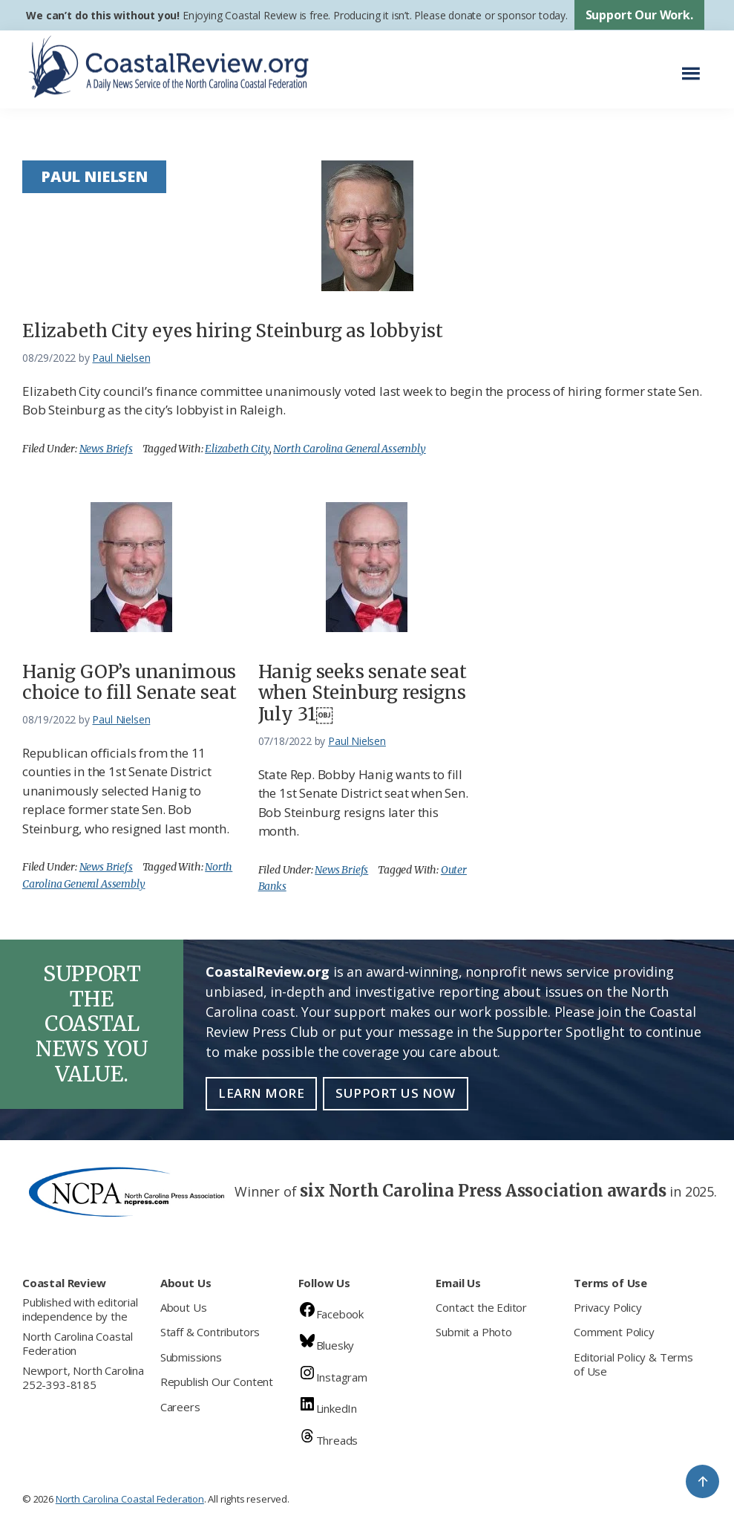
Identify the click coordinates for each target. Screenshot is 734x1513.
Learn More (261, 1093)
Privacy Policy (607, 1307)
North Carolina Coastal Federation (77, 1344)
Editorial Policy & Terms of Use (633, 1364)
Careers (180, 1406)
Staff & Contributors (210, 1331)
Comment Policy (614, 1331)
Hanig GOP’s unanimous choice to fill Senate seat (129, 682)
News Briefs (106, 448)
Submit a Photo (473, 1331)
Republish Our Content (216, 1381)
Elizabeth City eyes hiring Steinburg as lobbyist (232, 330)
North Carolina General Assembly (349, 448)
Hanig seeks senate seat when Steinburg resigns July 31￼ (362, 693)
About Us (183, 1307)
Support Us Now (395, 1093)
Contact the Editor (481, 1307)
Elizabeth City (237, 448)
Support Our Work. (639, 15)
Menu (695, 65)
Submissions (191, 1357)
